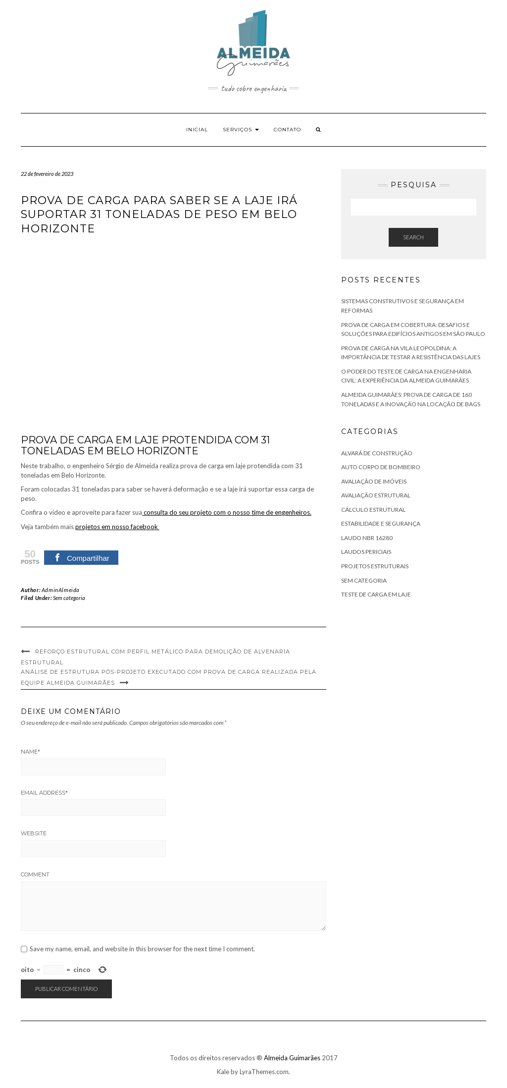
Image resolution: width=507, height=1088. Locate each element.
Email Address (44, 792)
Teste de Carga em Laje (376, 594)
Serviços (241, 129)
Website (34, 833)
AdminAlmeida (61, 590)
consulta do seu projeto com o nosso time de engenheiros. (226, 512)
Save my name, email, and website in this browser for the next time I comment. (142, 949)
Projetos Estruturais (374, 566)
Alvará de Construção (376, 453)
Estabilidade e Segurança (380, 523)
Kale (223, 1072)
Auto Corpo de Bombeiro (380, 467)
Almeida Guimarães (292, 1058)
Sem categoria (69, 598)
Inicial (197, 129)
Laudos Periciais (366, 551)
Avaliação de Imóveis (373, 481)
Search (413, 237)
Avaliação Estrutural (375, 495)
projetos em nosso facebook (117, 527)
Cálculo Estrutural (373, 509)
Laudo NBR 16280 (367, 538)
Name (30, 751)
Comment (35, 874)
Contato (287, 129)
